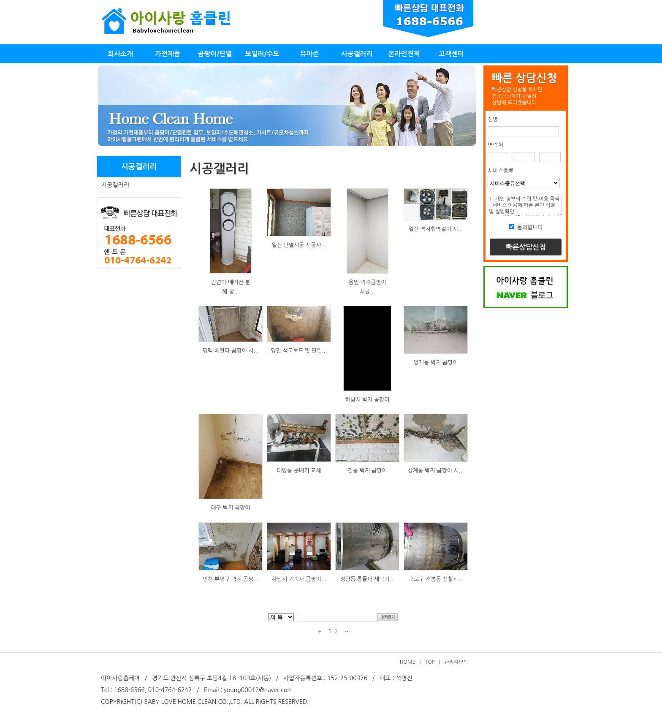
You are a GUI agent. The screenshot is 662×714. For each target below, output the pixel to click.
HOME (407, 662)
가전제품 (167, 54)
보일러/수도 (262, 54)
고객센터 (451, 54)
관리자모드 (456, 662)
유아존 (309, 54)
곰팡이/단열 (215, 54)
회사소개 (120, 54)
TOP (430, 662)
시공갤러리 (356, 54)
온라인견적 (404, 54)
